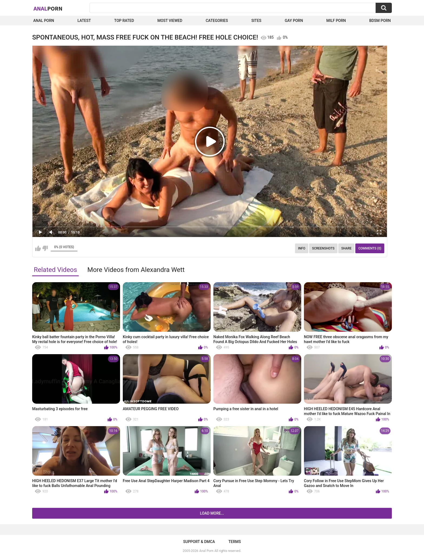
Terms (234, 541)
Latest (84, 20)
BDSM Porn (380, 20)
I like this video (38, 248)
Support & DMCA (199, 541)
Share (346, 248)
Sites (256, 20)
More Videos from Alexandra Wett (136, 270)
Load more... (212, 513)
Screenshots (323, 248)
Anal (48, 8)
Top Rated (124, 20)
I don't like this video (45, 248)
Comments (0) (369, 248)
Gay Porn (294, 20)
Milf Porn (336, 20)
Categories (217, 20)
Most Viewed (169, 20)
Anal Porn (43, 20)
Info (301, 248)
